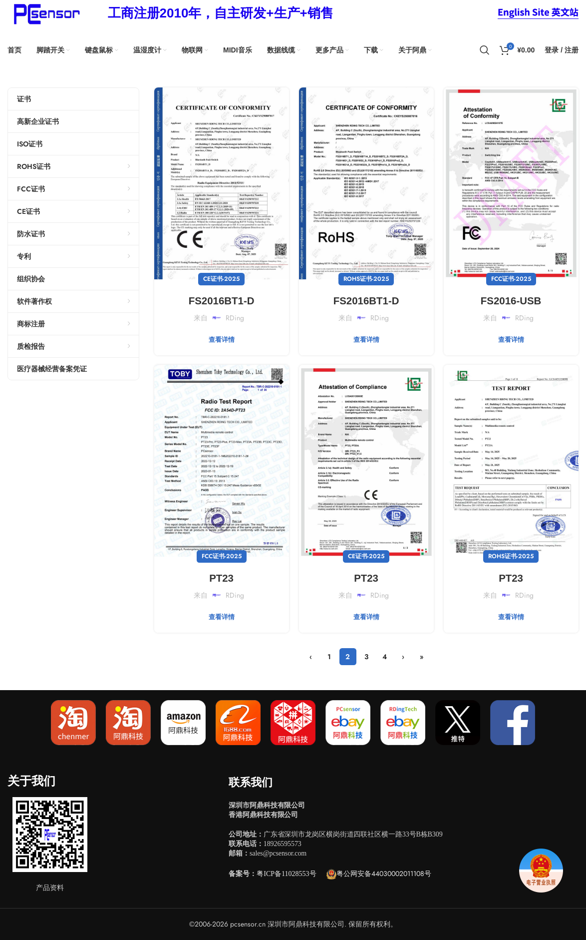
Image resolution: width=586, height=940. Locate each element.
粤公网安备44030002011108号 (383, 874)
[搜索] (485, 50)
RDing (235, 318)
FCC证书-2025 (511, 278)
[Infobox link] (220, 13)
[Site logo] (45, 12)
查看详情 (222, 339)
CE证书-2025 (221, 278)
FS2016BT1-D (221, 300)
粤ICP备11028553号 (286, 874)
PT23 (221, 577)
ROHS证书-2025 (366, 278)
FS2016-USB (511, 300)
